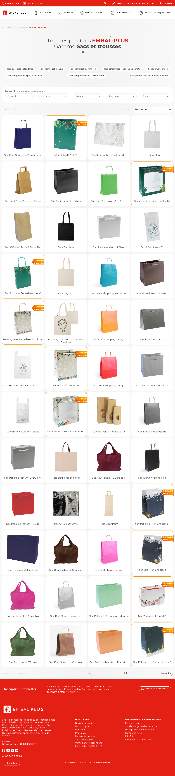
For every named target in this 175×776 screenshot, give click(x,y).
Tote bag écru (66, 293)
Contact (11, 763)
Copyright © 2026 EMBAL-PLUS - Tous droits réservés (87, 763)
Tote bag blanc (152, 155)
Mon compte (82, 726)
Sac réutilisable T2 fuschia (23, 616)
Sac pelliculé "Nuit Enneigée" (152, 523)
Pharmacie (65, 13)
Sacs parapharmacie (158, 69)
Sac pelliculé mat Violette (23, 570)
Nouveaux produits (85, 723)
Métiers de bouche (85, 736)
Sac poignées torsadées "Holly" (22, 293)
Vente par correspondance (154, 13)
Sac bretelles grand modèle (22, 431)
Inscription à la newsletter (138, 739)
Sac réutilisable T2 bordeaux (109, 477)
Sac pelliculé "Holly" (66, 154)
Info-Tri (129, 736)
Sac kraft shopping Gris (152, 431)
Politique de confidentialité (139, 729)
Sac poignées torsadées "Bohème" (22, 339)
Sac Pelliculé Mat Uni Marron (152, 293)
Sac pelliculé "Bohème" (66, 385)
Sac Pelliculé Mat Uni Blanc (109, 247)
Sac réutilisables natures (83, 69)
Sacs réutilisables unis (52, 69)
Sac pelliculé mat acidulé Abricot (109, 662)
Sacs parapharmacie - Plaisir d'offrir (86, 75)
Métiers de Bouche (92, 13)
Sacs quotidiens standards (20, 69)
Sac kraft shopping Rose (109, 570)
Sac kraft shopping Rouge (109, 385)
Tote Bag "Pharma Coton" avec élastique (66, 341)
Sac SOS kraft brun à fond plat (22, 247)
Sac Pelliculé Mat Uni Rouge (22, 523)
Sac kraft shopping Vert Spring (109, 201)
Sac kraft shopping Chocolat (66, 662)
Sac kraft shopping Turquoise (109, 293)
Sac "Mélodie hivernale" (152, 616)
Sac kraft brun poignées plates (23, 201)
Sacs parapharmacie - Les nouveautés (149, 75)
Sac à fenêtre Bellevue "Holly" (152, 201)
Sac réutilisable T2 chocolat (66, 570)
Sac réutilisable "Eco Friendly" (109, 155)
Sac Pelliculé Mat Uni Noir (66, 201)
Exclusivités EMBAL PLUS (88, 746)
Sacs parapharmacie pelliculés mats (24, 75)
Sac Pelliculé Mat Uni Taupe (152, 385)
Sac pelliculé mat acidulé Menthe (109, 616)
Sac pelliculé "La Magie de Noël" (152, 662)
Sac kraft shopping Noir (152, 477)
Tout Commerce (84, 739)
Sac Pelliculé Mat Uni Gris (152, 339)
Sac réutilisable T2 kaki (23, 662)
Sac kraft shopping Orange (109, 339)
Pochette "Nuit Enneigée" (152, 569)
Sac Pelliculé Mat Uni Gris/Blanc (23, 477)
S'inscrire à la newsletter (154, 688)
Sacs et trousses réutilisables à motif (122, 69)
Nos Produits (43, 13)
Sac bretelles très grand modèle (23, 385)
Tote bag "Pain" (109, 523)
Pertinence (153, 109)
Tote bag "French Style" (66, 477)
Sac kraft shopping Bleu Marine (23, 155)
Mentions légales (134, 723)
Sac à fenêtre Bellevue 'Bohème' (66, 431)
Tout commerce (121, 13)
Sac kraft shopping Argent (66, 616)
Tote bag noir (66, 247)
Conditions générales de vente (141, 726)
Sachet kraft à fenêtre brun (109, 431)
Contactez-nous (33, 3)
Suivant (166, 673)
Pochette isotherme (66, 523)
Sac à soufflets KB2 (152, 247)
